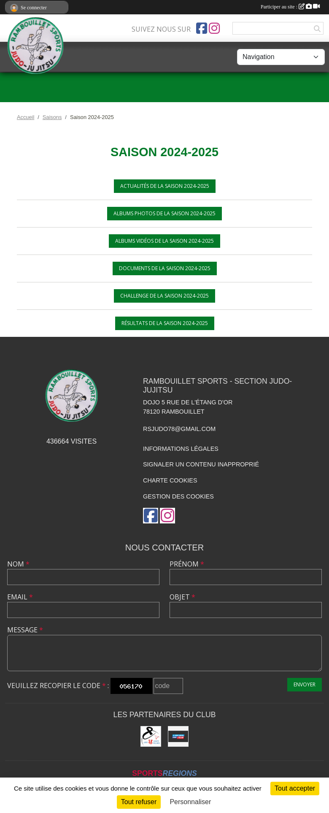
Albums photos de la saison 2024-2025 (164, 213)
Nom (18, 564)
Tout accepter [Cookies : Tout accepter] (295, 788)
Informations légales (180, 448)
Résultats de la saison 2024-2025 (164, 323)
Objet (182, 597)
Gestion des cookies (178, 496)
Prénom (187, 564)
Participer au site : (290, 7)
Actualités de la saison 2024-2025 (164, 186)
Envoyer (305, 684)
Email (20, 597)
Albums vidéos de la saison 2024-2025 (164, 240)
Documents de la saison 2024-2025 (164, 268)
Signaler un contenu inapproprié (201, 464)
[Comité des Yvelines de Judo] (150, 736)
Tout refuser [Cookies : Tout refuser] (138, 801)
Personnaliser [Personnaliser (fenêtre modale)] (190, 801)
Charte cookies (170, 480)
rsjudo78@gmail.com (179, 428)
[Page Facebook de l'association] (201, 28)
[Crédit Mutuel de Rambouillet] (178, 736)
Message (25, 629)
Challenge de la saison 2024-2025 (164, 295)
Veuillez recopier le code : (58, 685)
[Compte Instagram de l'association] (214, 28)
